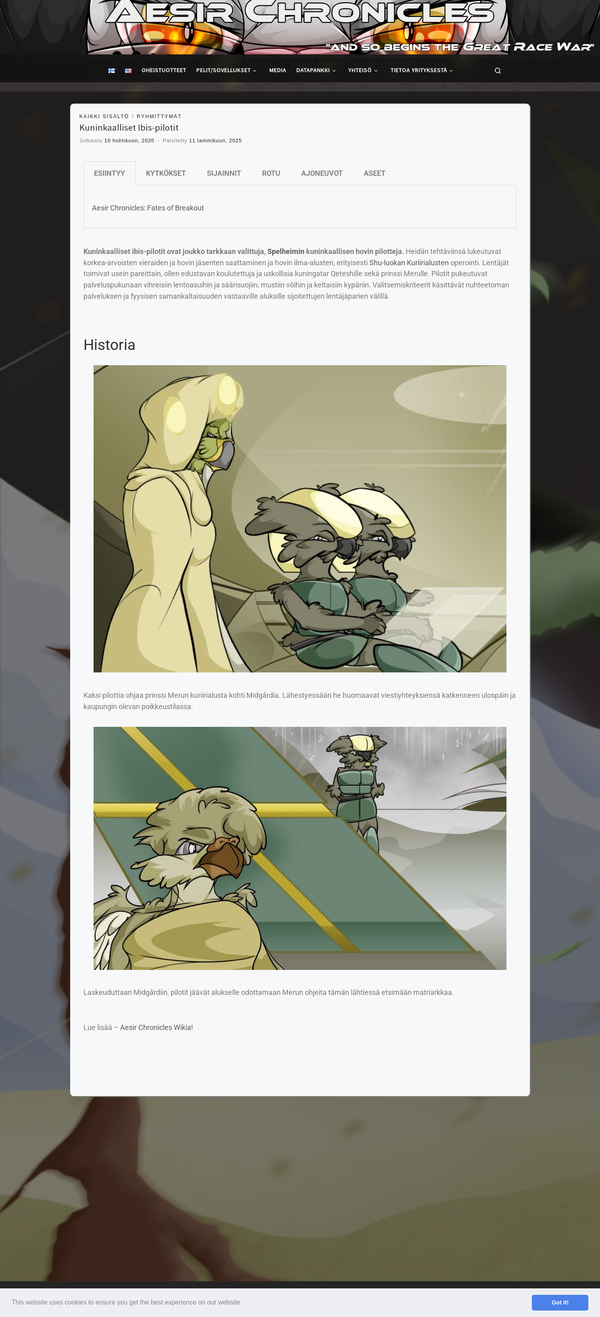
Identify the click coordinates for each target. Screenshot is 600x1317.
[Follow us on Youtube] (589, 1127)
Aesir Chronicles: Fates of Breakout (148, 208)
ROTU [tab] (271, 173)
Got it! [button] (560, 1302)
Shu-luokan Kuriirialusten (409, 262)
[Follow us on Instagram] (573, 1127)
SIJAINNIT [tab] (224, 173)
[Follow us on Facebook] (543, 1127)
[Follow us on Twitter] (558, 1127)
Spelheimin (285, 251)
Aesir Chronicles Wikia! (156, 1027)
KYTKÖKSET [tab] (166, 173)
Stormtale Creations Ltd (57, 1124)
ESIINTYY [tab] (109, 173)
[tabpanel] (300, 207)
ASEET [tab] (374, 173)
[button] (245, 1303)
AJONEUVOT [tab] (322, 173)
